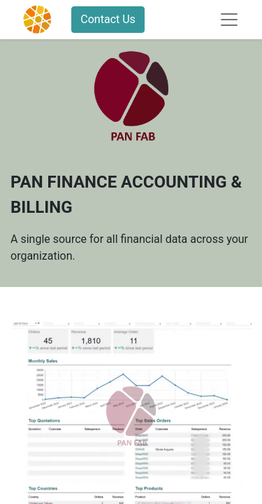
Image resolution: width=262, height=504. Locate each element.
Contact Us (108, 19)
